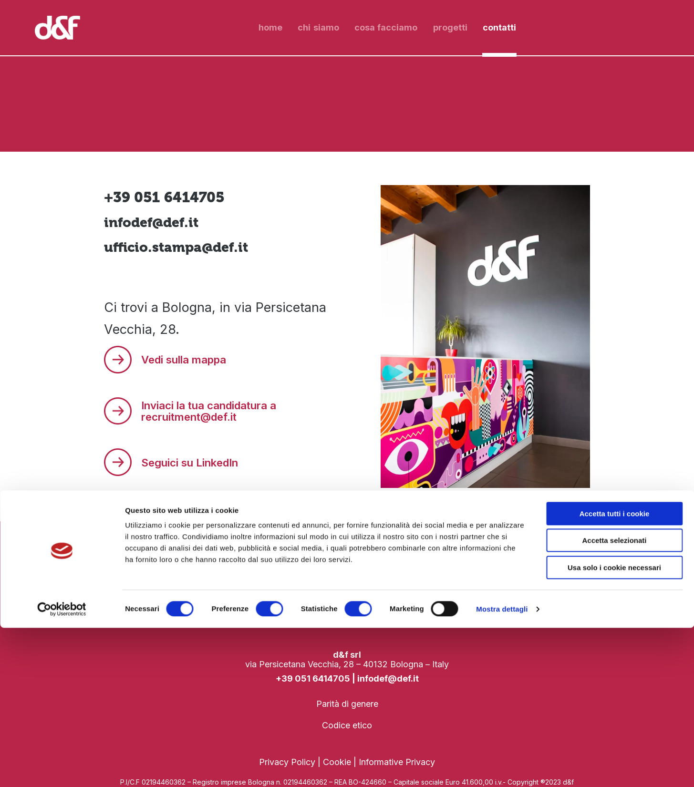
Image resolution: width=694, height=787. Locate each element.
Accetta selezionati (614, 700)
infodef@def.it (154, 222)
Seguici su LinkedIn (194, 460)
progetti (450, 27)
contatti (499, 27)
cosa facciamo (386, 27)
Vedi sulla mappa (188, 360)
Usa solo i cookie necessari (614, 727)
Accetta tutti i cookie (615, 673)
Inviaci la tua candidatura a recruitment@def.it (214, 410)
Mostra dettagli (502, 768)
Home (270, 27)
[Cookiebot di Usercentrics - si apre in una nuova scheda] (62, 768)
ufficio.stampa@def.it (181, 246)
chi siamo (318, 27)
